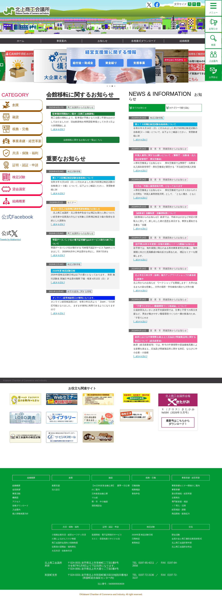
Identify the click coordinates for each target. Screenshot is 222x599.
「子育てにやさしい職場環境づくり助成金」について (161, 306)
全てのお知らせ (139, 108)
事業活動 (16, 493)
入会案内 (213, 55)
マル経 (95, 497)
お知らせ (213, 23)
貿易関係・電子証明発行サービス (107, 535)
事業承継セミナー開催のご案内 (186, 485)
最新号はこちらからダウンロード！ (178, 422)
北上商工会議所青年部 (182, 543)
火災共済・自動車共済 (62, 551)
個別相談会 (97, 505)
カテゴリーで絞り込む (179, 108)
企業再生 (176, 497)
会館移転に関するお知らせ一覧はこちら (82, 140)
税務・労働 (14, 129)
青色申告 (136, 493)
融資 (9, 117)
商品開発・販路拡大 (181, 513)
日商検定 (136, 539)
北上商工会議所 (26, 11)
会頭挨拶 (16, 489)
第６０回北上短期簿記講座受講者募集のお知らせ (76, 209)
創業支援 (56, 485)
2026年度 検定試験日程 (63, 271)
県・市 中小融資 (100, 501)
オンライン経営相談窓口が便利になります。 (74, 298)
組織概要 (184, 41)
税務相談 (136, 489)
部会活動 (176, 535)
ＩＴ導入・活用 (179, 505)
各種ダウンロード (20, 505)
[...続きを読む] (58, 129)
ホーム (20, 41)
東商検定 (136, 543)
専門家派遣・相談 (180, 501)
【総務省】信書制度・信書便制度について (155, 213)
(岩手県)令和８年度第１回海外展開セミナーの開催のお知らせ (165, 244)
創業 (9, 105)
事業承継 (176, 489)
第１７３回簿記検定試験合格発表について (72, 178)
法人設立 (56, 489)
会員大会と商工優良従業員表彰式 (187, 539)
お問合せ (213, 71)
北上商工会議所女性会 (182, 547)
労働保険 (136, 485)
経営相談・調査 (179, 509)
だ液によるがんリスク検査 (64, 539)
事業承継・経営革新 (20, 141)
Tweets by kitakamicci (10, 239)
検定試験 (12, 177)
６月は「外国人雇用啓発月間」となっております (158, 186)
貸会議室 (12, 189)
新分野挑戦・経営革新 (182, 493)
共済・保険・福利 (19, 153)
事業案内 (61, 41)
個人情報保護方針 (20, 513)
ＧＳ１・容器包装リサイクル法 (106, 539)
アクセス (16, 501)
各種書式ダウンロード (143, 41)
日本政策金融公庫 (100, 493)
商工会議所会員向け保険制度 (65, 543)
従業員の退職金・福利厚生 (64, 547)
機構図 (15, 497)
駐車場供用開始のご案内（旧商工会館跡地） (74, 114)
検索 (213, 39)
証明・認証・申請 (19, 165)
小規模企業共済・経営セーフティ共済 (69, 535)
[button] (107, 86)
